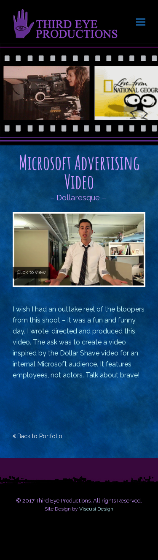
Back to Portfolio (39, 436)
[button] (140, 21)
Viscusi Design (96, 509)
